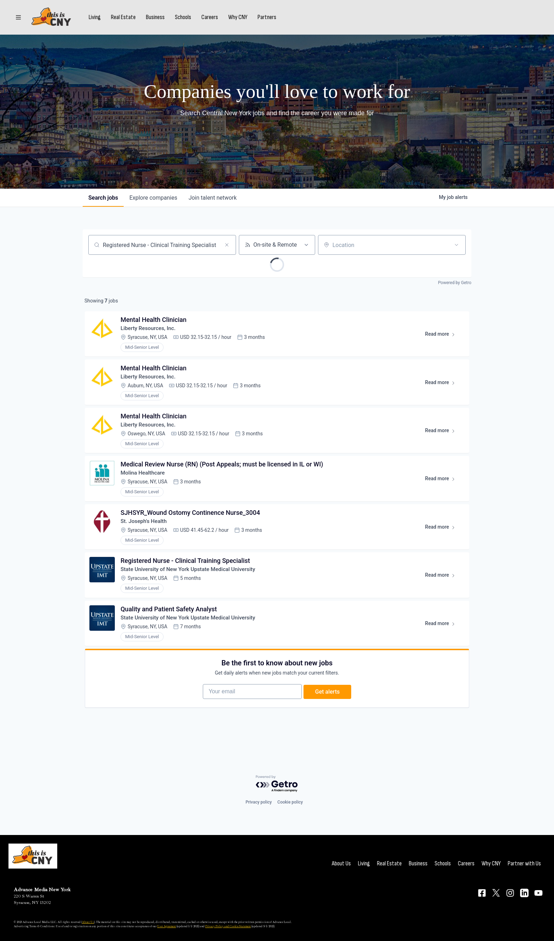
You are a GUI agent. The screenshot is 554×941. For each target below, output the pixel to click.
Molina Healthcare (145, 480)
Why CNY (240, 18)
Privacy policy (259, 802)
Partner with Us (524, 863)
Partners (269, 18)
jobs (103, 197)
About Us (341, 863)
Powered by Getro (454, 282)
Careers (212, 18)
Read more (442, 337)
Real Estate (126, 18)
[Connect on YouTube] (538, 893)
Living (98, 18)
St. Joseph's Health (146, 530)
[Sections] (18, 18)
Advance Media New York (42, 890)
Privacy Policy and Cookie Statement (228, 926)
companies (153, 197)
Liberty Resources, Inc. (150, 330)
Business (158, 18)
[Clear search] (227, 245)
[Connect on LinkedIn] (524, 893)
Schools (186, 18)
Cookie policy (290, 802)
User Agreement (166, 926)
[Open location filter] (456, 245)
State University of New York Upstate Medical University (192, 580)
